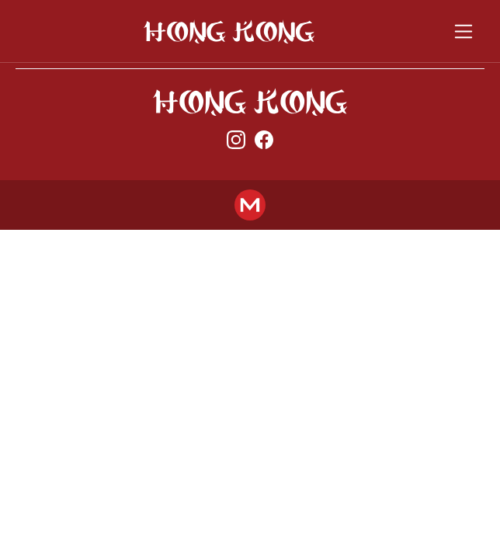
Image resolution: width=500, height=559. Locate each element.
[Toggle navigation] (464, 31)
